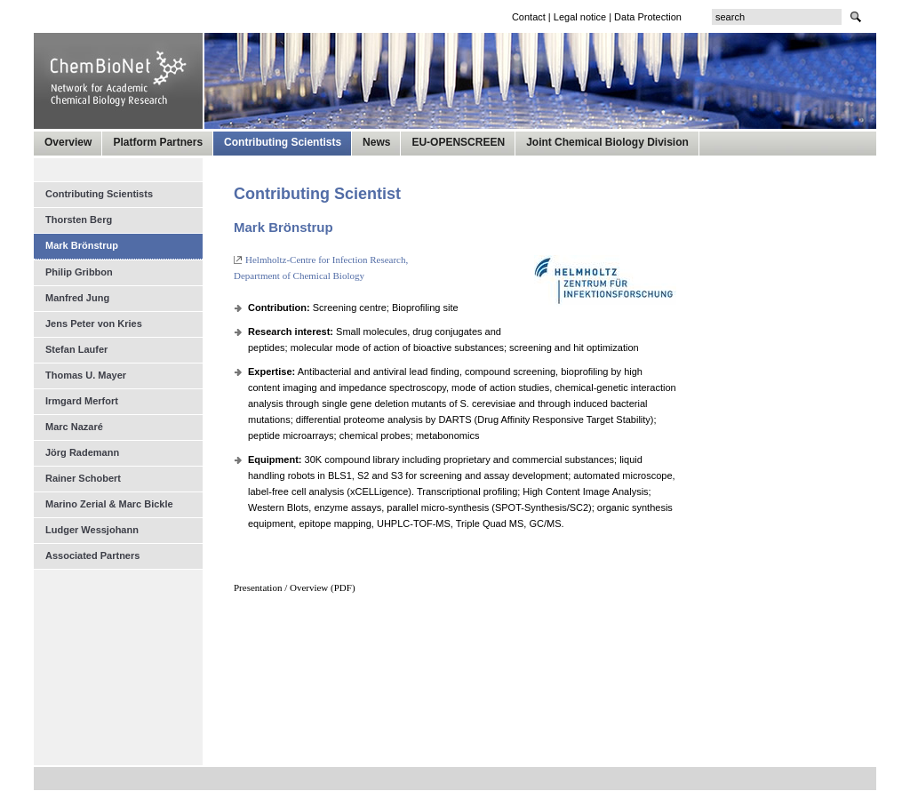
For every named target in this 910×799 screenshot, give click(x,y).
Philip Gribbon (79, 272)
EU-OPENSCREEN (458, 142)
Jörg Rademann (82, 452)
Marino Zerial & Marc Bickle (109, 504)
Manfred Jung (77, 297)
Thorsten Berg (78, 219)
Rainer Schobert (83, 478)
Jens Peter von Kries (93, 323)
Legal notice (580, 17)
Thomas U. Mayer (85, 375)
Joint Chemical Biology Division (607, 142)
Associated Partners (92, 555)
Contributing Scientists (282, 142)
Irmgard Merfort (81, 401)
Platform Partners (158, 142)
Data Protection (648, 17)
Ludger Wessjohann (92, 529)
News (376, 142)
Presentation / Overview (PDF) (294, 587)
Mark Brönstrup (81, 245)
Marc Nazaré (74, 426)
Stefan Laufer (76, 349)
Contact (529, 17)
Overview (68, 142)
